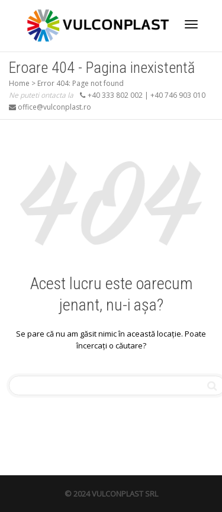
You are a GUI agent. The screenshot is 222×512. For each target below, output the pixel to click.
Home (19, 83)
